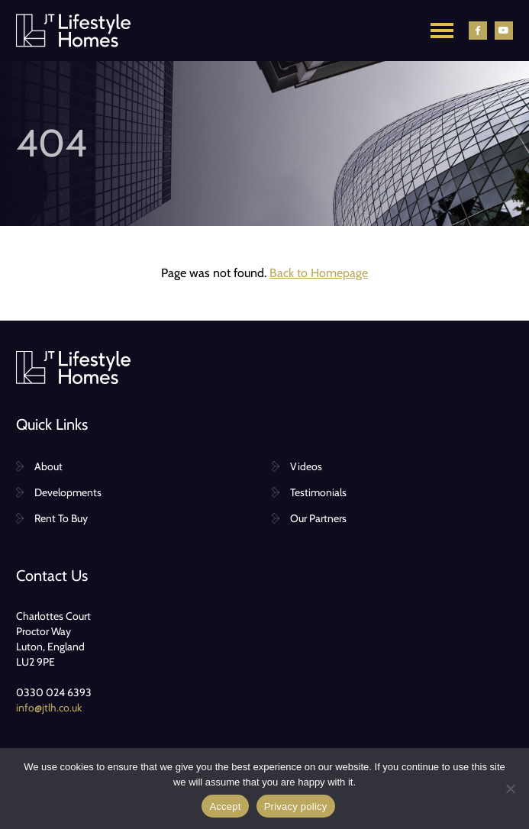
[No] (510, 788)
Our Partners (318, 518)
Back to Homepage (318, 273)
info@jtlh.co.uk (49, 707)
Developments (68, 492)
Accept (224, 806)
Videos (306, 466)
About (48, 466)
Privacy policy (295, 806)
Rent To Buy (61, 518)
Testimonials (318, 492)
